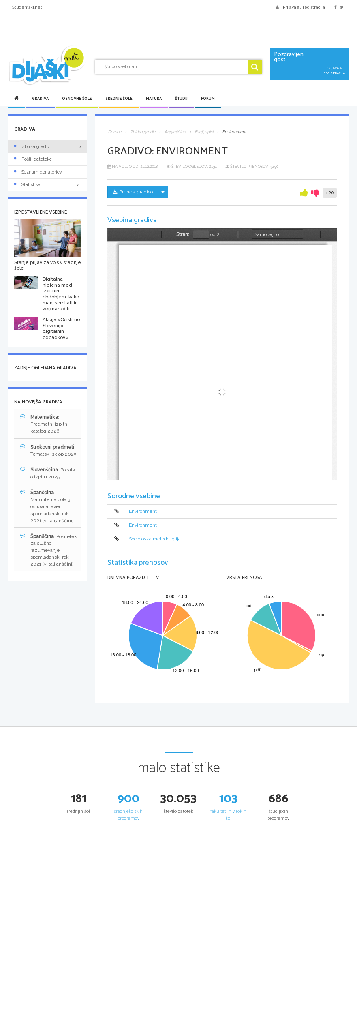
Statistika (47, 184)
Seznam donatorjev (38, 172)
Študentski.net (27, 7)
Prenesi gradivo (133, 192)
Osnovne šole (77, 98)
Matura (154, 98)
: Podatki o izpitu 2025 (48, 473)
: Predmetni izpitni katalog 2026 (44, 424)
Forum (208, 98)
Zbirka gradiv (32, 146)
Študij (181, 98)
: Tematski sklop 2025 (48, 450)
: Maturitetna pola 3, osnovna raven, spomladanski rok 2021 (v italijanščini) (46, 506)
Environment (143, 511)
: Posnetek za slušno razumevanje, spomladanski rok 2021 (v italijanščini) (48, 550)
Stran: (182, 234)
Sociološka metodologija (155, 539)
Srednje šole (119, 98)
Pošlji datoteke (33, 159)
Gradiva (40, 98)
